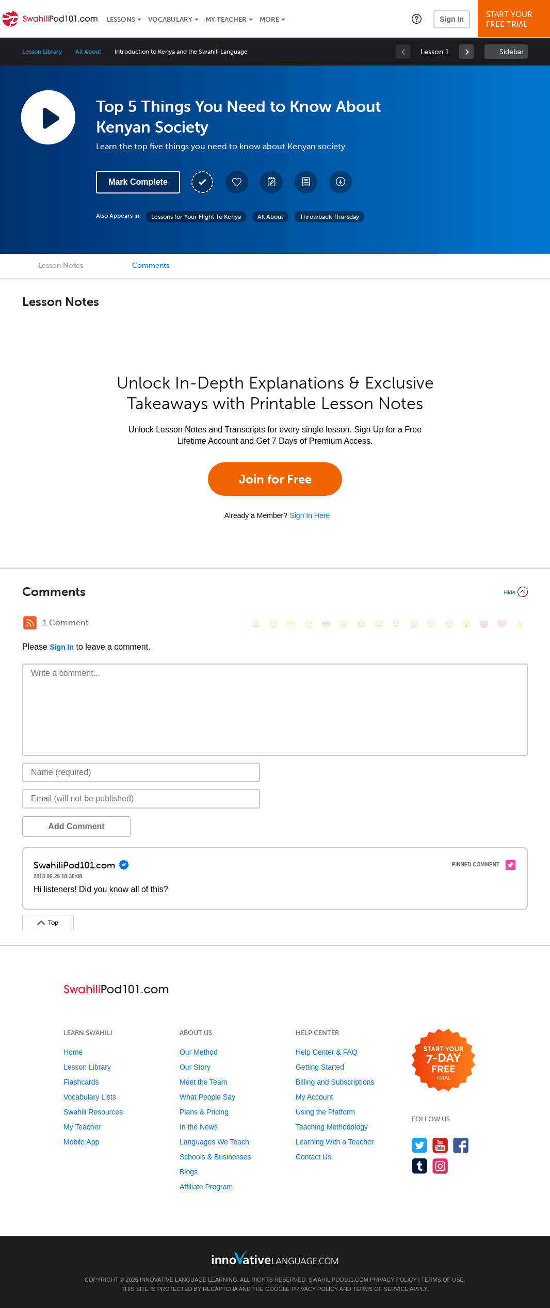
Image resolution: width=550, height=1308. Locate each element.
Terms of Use (442, 1280)
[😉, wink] (396, 624)
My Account (314, 1097)
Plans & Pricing (204, 1112)
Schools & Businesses (215, 1157)
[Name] (141, 772)
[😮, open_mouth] (466, 624)
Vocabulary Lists (89, 1097)
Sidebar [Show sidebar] (511, 51)
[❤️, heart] (501, 624)
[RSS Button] (30, 623)
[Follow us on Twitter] (420, 1145)
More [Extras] (269, 19)
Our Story (195, 1067)
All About (88, 51)
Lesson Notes (60, 265)
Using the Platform (325, 1112)
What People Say (207, 1097)
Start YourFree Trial (515, 19)
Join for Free (275, 479)
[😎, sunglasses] (326, 624)
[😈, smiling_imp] (484, 624)
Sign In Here (309, 515)
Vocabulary (170, 19)
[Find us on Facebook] (461, 1145)
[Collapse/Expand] (275, 592)
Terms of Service (381, 1289)
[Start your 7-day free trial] (443, 1060)
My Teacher (226, 19)
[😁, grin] (291, 624)
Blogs (189, 1172)
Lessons (120, 19)
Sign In (452, 19)
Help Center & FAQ (327, 1052)
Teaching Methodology (332, 1127)
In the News (199, 1127)
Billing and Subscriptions (335, 1082)
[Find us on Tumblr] (420, 1166)
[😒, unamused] (308, 624)
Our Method (199, 1052)
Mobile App (81, 1142)
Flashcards (81, 1082)
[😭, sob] (414, 624)
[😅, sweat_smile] (378, 624)
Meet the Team (203, 1082)
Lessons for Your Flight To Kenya (196, 216)
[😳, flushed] (273, 624)
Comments (150, 265)
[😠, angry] (343, 624)
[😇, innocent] (431, 624)
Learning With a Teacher (335, 1142)
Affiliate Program (206, 1187)
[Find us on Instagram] (440, 1166)
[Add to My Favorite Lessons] (236, 182)
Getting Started (320, 1067)
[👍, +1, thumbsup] (519, 624)
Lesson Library (42, 51)
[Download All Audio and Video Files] (340, 182)
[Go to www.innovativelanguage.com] (275, 1258)
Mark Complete (138, 181)
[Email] (141, 799)
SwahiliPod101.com (338, 1280)
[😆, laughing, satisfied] (361, 624)
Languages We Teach (214, 1142)
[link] (466, 51)
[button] (416, 18)
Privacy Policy (393, 1280)
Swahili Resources (93, 1112)
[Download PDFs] (306, 182)
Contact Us (313, 1157)
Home (73, 1052)
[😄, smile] (256, 624)
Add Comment (76, 826)
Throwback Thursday (329, 216)
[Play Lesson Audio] (48, 117)
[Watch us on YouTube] (440, 1145)
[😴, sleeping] (449, 624)
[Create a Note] (271, 182)
